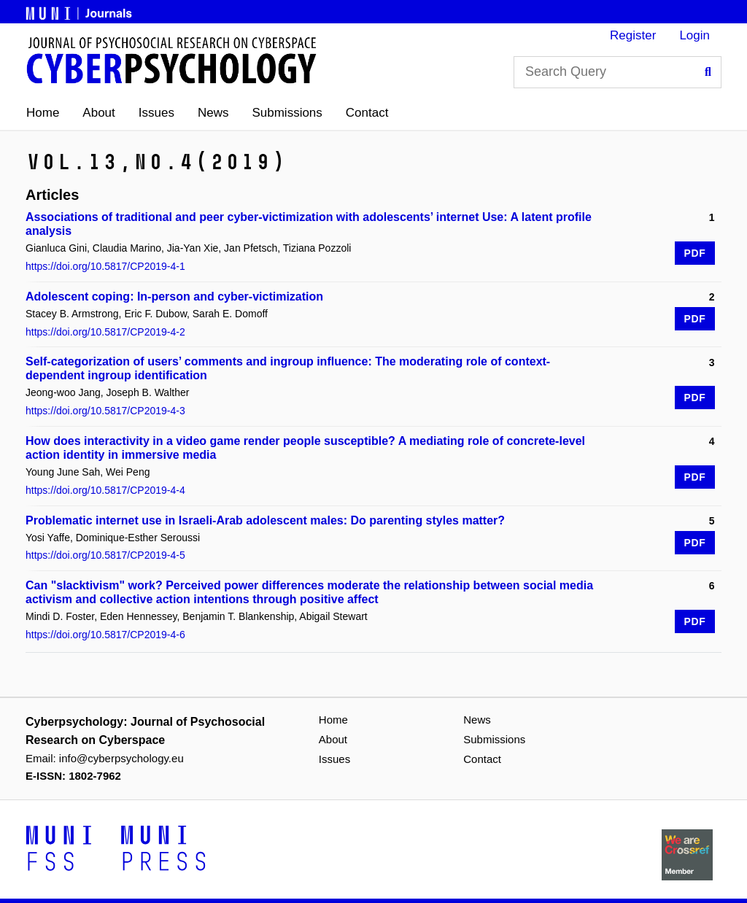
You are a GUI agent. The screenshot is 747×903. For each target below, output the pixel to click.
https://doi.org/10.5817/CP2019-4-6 (105, 634)
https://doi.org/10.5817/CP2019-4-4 (105, 490)
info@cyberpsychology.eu (121, 758)
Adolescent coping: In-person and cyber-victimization (174, 296)
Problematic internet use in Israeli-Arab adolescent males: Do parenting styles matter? (265, 520)
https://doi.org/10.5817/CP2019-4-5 (105, 555)
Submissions (287, 113)
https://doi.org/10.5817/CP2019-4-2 (105, 332)
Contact (367, 113)
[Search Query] (617, 72)
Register (633, 35)
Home (42, 113)
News (213, 113)
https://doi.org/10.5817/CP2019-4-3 (105, 410)
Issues (156, 113)
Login (694, 35)
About (98, 113)
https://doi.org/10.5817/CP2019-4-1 (105, 266)
